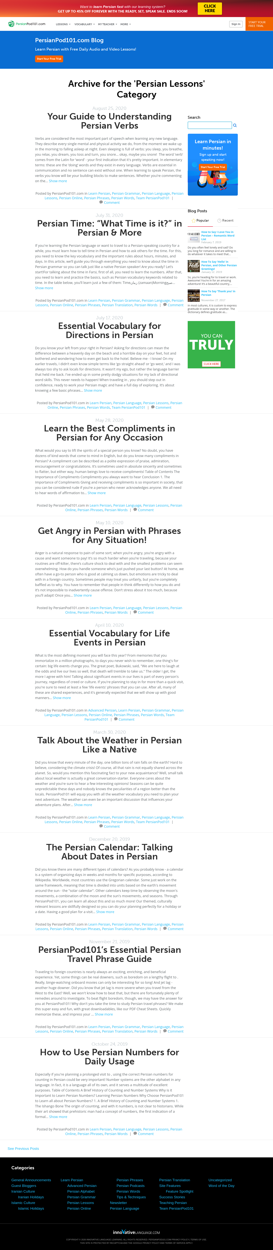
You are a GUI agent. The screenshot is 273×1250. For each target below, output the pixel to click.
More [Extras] (124, 24)
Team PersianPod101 (153, 198)
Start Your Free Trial (49, 58)
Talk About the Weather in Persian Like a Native (109, 745)
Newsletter (118, 1203)
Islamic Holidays (31, 1208)
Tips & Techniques (131, 1197)
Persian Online (70, 198)
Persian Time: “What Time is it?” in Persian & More (109, 228)
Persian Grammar (126, 193)
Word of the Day (222, 1186)
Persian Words (122, 198)
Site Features (170, 1186)
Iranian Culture (23, 1191)
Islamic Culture (23, 1203)
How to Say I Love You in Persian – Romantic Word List (218, 235)
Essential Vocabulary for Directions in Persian (109, 330)
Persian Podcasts (131, 1186)
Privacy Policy (180, 1239)
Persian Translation (117, 305)
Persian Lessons (156, 403)
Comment (112, 202)
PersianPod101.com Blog (69, 40)
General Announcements (31, 1180)
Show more (58, 181)
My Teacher (106, 24)
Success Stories (172, 1197)
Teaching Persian (173, 1203)
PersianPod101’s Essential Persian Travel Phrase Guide (109, 954)
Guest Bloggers (23, 1186)
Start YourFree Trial (260, 24)
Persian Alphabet (81, 1191)
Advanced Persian (102, 710)
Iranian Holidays (31, 1197)
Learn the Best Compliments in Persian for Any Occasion (109, 433)
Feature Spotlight (179, 1191)
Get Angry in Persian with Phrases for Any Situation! (109, 535)
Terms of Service (175, 1243)
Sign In (235, 24)
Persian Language (156, 193)
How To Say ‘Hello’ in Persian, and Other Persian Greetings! (219, 265)
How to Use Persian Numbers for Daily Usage (109, 1057)
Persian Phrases (97, 198)
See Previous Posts (23, 1149)
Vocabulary (83, 24)
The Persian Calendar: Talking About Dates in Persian (109, 852)
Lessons (62, 24)
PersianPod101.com (160, 1239)
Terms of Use (198, 1239)
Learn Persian (99, 193)
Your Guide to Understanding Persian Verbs (109, 121)
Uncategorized (220, 1180)
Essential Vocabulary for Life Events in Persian (109, 638)
